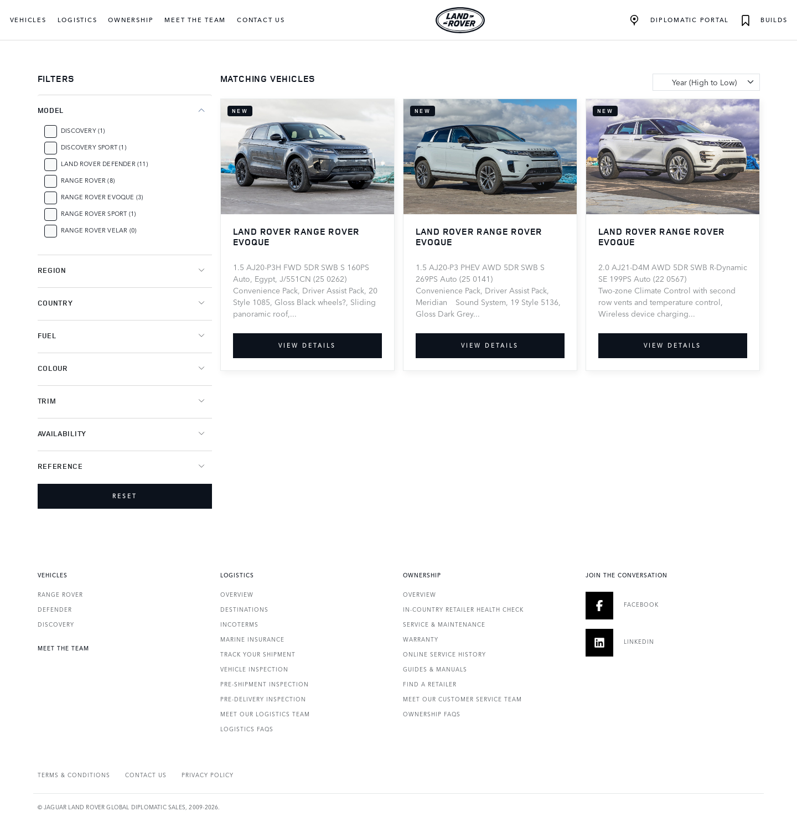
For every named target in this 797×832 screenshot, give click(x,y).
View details (307, 345)
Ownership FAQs (431, 714)
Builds (763, 20)
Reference (60, 466)
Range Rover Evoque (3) (102, 196)
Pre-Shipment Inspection (264, 684)
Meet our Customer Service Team (462, 699)
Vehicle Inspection (254, 669)
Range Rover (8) (88, 180)
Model (51, 110)
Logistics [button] (77, 19)
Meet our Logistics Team (265, 714)
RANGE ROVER (60, 594)
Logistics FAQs (246, 729)
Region (52, 270)
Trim (47, 401)
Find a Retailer (430, 684)
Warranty (420, 639)
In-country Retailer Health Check (463, 609)
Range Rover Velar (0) (98, 230)
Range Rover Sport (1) (98, 213)
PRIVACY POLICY (208, 775)
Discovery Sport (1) (93, 147)
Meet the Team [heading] (63, 648)
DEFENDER (55, 609)
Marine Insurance (252, 639)
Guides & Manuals (435, 669)
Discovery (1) (83, 130)
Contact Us (261, 19)
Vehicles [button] (28, 19)
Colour (53, 368)
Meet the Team (195, 19)
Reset (124, 496)
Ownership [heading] (422, 575)
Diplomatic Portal (679, 20)
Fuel (47, 335)
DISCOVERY (56, 624)
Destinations (244, 609)
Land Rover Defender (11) (104, 163)
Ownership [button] (130, 19)
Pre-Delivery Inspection (263, 699)
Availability (62, 433)
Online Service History (444, 654)
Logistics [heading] (237, 575)
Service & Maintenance (444, 624)
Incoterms (239, 624)
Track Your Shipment (258, 654)
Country (55, 303)
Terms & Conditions (74, 775)
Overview (236, 594)
